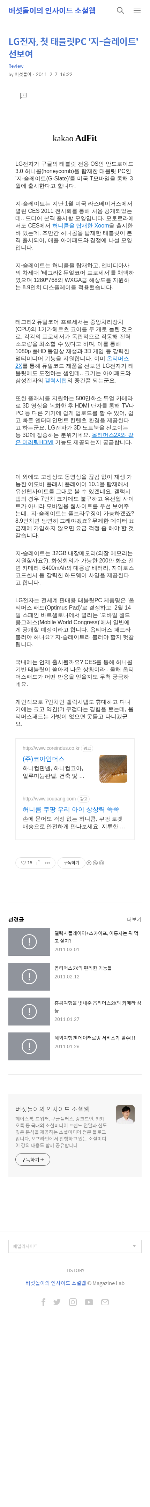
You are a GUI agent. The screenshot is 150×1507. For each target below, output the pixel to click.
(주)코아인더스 (44, 758)
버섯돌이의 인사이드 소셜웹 (52, 10)
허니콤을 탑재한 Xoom (80, 226)
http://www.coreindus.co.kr (51, 748)
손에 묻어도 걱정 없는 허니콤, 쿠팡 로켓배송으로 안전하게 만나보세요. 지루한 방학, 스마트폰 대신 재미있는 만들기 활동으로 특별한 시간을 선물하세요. (75, 823)
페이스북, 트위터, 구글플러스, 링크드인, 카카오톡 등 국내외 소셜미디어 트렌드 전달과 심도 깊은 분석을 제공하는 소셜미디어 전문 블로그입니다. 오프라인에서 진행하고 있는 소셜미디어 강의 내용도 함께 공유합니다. (61, 1132)
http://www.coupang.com (49, 798)
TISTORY (75, 1270)
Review (15, 65)
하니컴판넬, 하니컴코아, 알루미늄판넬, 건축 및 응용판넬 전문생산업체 (54, 772)
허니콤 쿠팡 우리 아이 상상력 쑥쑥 (71, 809)
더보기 (134, 919)
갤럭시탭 (56, 380)
